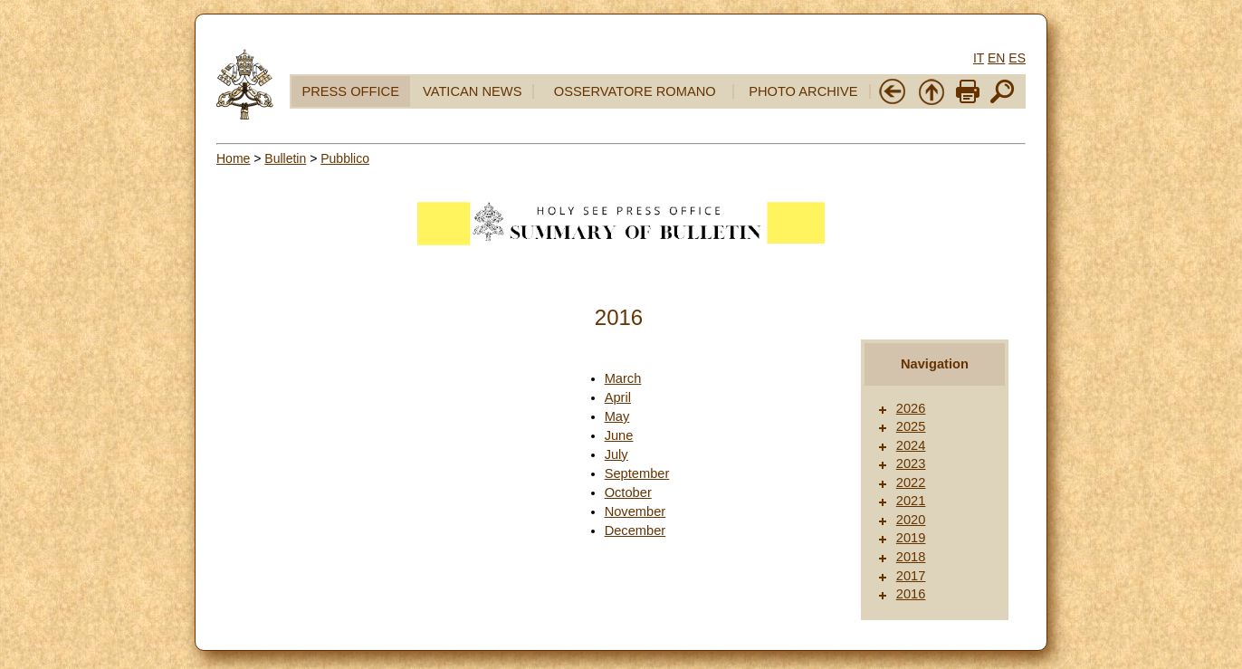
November (635, 511)
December (635, 530)
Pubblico (344, 158)
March (623, 378)
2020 (911, 519)
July (616, 454)
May (617, 416)
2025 (911, 426)
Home (233, 158)
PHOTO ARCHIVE (803, 91)
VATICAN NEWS (472, 91)
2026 (911, 408)
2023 (911, 463)
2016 (911, 594)
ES (1017, 58)
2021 (911, 500)
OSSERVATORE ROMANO (635, 91)
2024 (911, 445)
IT (978, 58)
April (618, 397)
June (619, 435)
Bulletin (285, 158)
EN (996, 58)
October (628, 492)
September (637, 473)
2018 (911, 557)
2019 (911, 537)
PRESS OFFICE (350, 91)
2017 (911, 576)
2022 (911, 482)
